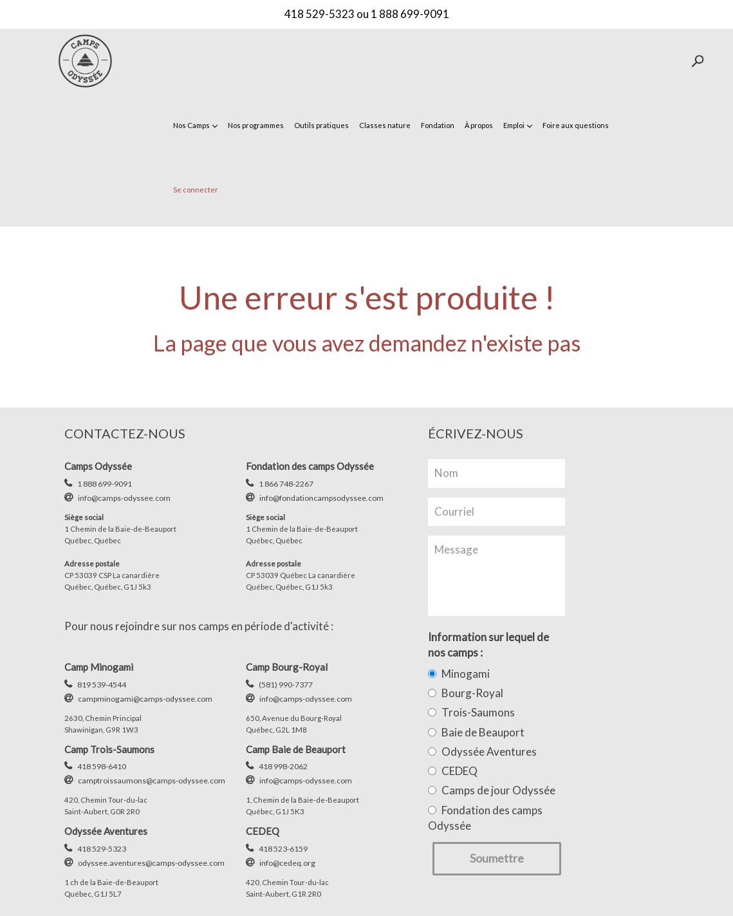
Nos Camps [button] (195, 125)
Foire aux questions (576, 125)
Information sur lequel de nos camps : (488, 644)
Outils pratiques (321, 125)
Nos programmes (256, 125)
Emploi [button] (517, 125)
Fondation (437, 125)
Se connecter (195, 189)
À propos (479, 125)
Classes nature (385, 125)
